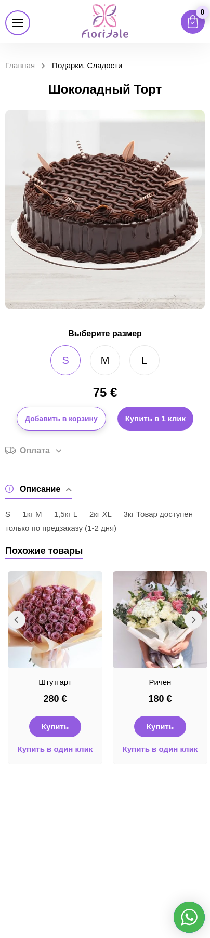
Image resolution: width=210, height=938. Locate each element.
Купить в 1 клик (155, 418)
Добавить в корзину (61, 418)
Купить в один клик (55, 749)
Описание (38, 489)
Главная (20, 65)
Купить (55, 726)
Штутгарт (55, 682)
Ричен (160, 682)
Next (193, 620)
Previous (16, 620)
